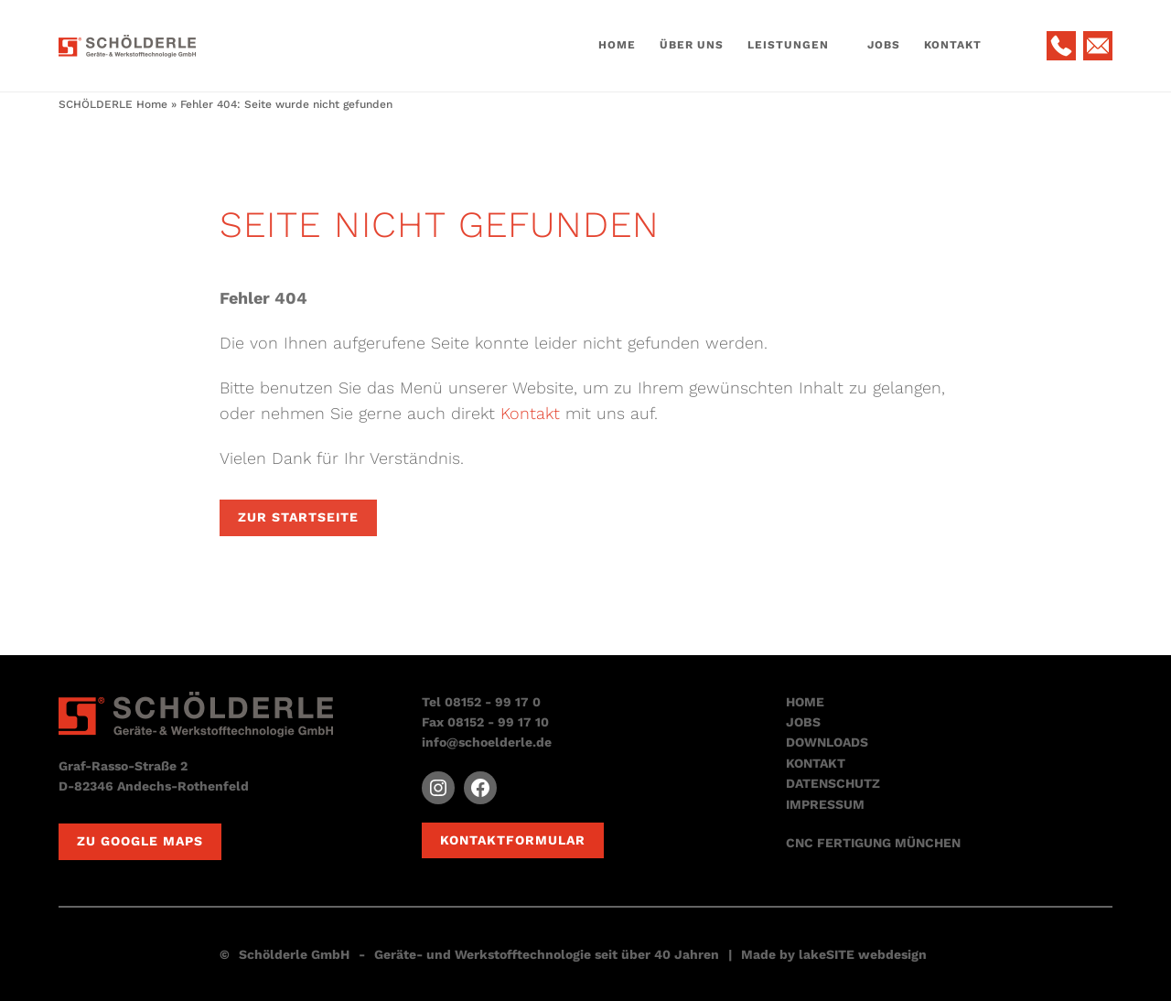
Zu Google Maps (140, 841)
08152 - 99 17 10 (498, 722)
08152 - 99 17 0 (493, 701)
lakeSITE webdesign (863, 954)
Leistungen (788, 44)
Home (617, 44)
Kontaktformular (513, 840)
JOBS (803, 722)
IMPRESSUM (825, 804)
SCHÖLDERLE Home (113, 104)
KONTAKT (815, 763)
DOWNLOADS (827, 742)
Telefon (1061, 45)
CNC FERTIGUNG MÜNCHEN (873, 842)
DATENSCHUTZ (833, 783)
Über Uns (692, 44)
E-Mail (1097, 45)
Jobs (883, 44)
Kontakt (953, 44)
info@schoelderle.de (487, 742)
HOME (805, 701)
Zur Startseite (298, 517)
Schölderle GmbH (294, 954)
